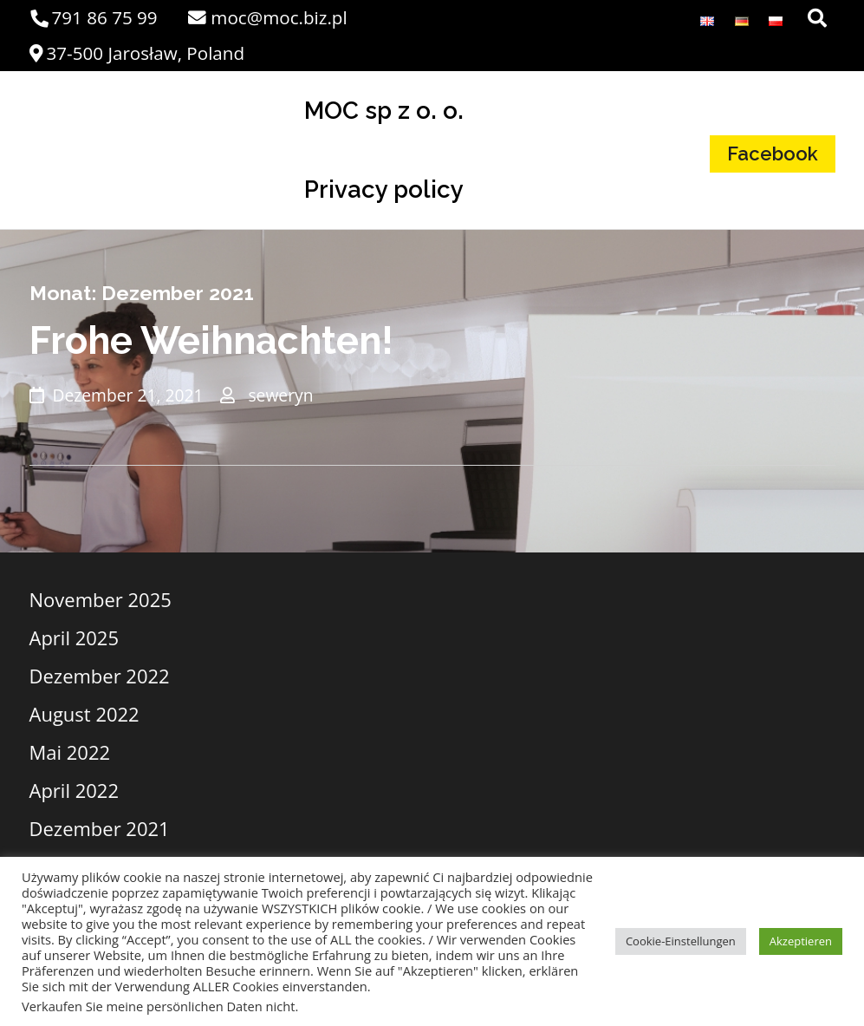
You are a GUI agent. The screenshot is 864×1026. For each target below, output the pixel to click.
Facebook (772, 153)
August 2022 (84, 714)
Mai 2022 (70, 752)
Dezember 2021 (99, 828)
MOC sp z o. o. (384, 110)
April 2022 (74, 790)
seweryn (280, 395)
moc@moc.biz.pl (267, 17)
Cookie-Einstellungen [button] (681, 941)
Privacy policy (384, 189)
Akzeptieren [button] (801, 941)
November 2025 (100, 599)
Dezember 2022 (99, 675)
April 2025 (74, 637)
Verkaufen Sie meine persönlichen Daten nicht (158, 1006)
